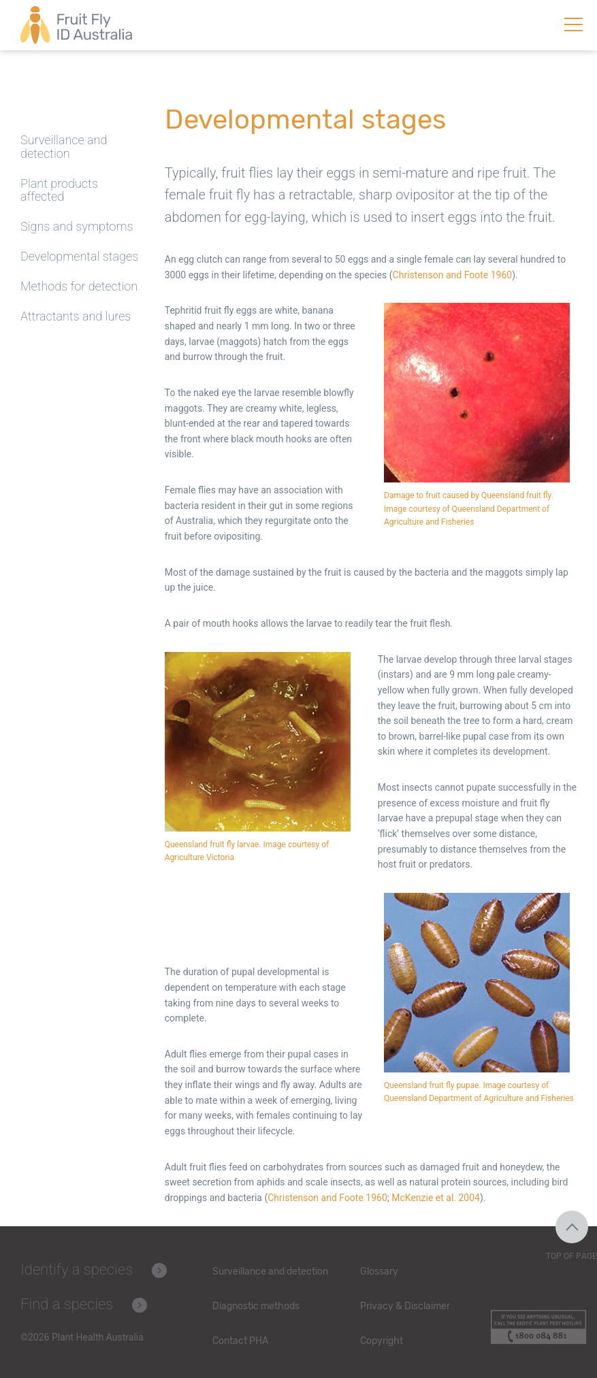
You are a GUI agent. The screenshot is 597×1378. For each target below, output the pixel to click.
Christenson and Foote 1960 (453, 274)
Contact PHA (240, 1341)
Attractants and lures (75, 316)
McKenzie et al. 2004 (435, 1197)
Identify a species (76, 1269)
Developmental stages (79, 256)
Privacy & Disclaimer (405, 1306)
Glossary (379, 1271)
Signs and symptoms (76, 226)
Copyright (381, 1341)
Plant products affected (59, 190)
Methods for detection (79, 286)
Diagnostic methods (256, 1306)
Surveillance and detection (63, 147)
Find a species (66, 1304)
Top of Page (571, 1256)
